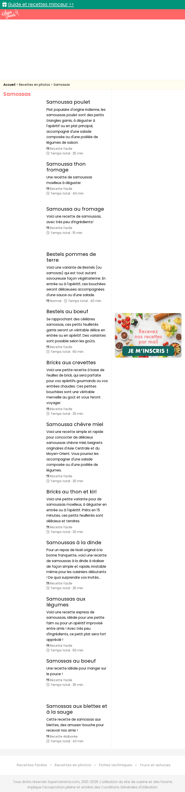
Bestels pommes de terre (71, 241)
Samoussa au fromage (75, 204)
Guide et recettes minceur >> (41, 4)
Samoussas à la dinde (73, 526)
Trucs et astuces (155, 738)
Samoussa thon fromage (66, 167)
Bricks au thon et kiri (71, 476)
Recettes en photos (35, 84)
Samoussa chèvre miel (74, 408)
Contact (58, 770)
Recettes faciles (32, 738)
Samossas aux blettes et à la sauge (76, 682)
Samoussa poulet (68, 101)
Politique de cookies (60, 774)
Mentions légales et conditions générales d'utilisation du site (115, 770)
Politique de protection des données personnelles (118, 774)
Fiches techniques (115, 738)
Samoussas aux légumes (65, 586)
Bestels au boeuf (67, 295)
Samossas (62, 84)
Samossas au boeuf (71, 645)
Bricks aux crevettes (71, 346)
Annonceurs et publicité (28, 770)
